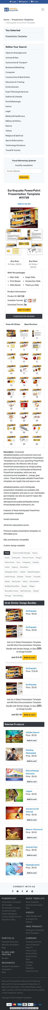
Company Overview (33, 942)
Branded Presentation (10, 966)
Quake (7, 558)
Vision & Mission (32, 945)
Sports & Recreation (14, 141)
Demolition (24, 567)
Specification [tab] (30, 324)
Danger (38, 558)
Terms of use (31, 950)
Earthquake (16, 558)
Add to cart (29, 658)
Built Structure (25, 591)
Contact (29, 965)
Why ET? (29, 948)
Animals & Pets (12, 58)
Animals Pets (31, 847)
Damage (8, 596)
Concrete (37, 577)
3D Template (7, 905)
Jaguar (29, 791)
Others (9, 131)
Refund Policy (31, 956)
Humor (9, 106)
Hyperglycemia (32, 865)
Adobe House (10, 577)
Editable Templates (23, 998)
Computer (10, 72)
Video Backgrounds (34, 916)
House (34, 553)
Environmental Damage (21, 553)
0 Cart (34, 2)
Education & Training (15, 82)
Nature (9, 126)
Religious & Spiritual (14, 136)
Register (23, 2)
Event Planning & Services (17, 92)
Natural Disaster (34, 572)
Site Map (29, 962)
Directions (30, 968)
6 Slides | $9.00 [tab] (14, 262)
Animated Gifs (31, 919)
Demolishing (18, 596)
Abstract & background (16, 53)
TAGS (7, 553)
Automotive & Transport (16, 63)
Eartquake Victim (11, 572)
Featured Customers (10, 942)
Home (6, 20)
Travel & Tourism (13, 150)
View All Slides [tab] (13, 324)
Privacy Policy (31, 953)
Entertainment (12, 87)
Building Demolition (12, 586)
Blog (3, 972)
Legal (8, 111)
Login (13, 2)
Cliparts (29, 922)
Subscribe (24, 177)
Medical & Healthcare (15, 116)
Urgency (15, 567)
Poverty (28, 577)
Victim (7, 567)
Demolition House (11, 591)
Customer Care (32, 971)
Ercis (18, 562)
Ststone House (28, 558)
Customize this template (24, 316)
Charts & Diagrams (9, 914)
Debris (25, 581)
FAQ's (28, 959)
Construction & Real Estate (18, 77)
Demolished (34, 581)
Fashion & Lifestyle (14, 97)
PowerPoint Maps (9, 911)
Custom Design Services (12, 917)
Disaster (20, 577)
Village (31, 586)
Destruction (16, 581)
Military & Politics (13, 121)
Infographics (7, 969)
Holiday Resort (32, 732)
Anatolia (36, 562)
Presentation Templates (22, 20)
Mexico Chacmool (34, 829)
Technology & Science (15, 145)
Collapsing (26, 562)
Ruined (36, 591)
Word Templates (32, 902)
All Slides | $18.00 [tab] (33, 264)
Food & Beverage (13, 102)
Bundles (5, 958)
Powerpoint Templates (35, 930)
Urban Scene (9, 562)
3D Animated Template (11, 908)
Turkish (22, 572)
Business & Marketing (15, 67)
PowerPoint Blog (8, 920)
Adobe (7, 581)
